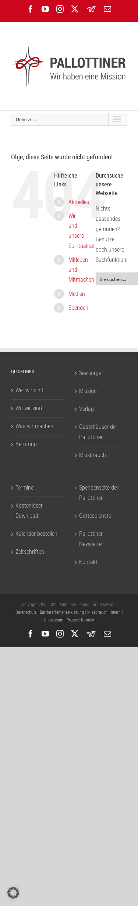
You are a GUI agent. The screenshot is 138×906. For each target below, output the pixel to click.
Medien (76, 293)
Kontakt (88, 561)
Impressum (53, 620)
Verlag (86, 408)
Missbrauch (92, 455)
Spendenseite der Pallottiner (98, 492)
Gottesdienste (95, 515)
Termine (24, 487)
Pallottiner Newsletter (91, 538)
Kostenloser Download (29, 510)
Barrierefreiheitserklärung (62, 612)
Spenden (78, 307)
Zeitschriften (29, 551)
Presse (72, 620)
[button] (13, 893)
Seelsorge (90, 373)
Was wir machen (34, 426)
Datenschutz (25, 612)
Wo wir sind (28, 408)
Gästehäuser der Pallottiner (98, 432)
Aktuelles (78, 201)
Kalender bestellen (36, 533)
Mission (88, 390)
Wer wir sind (29, 390)
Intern (116, 612)
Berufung (26, 444)
